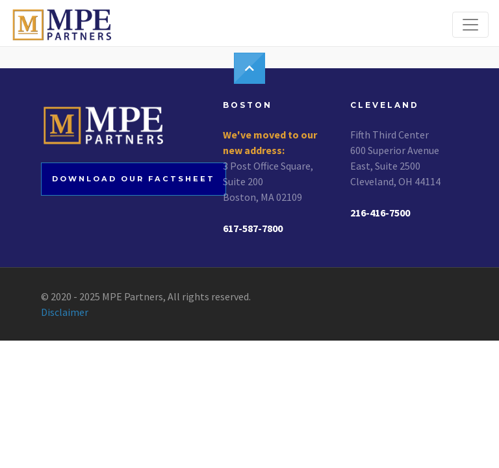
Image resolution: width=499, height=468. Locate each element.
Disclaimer (64, 312)
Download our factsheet (133, 178)
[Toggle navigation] (470, 25)
